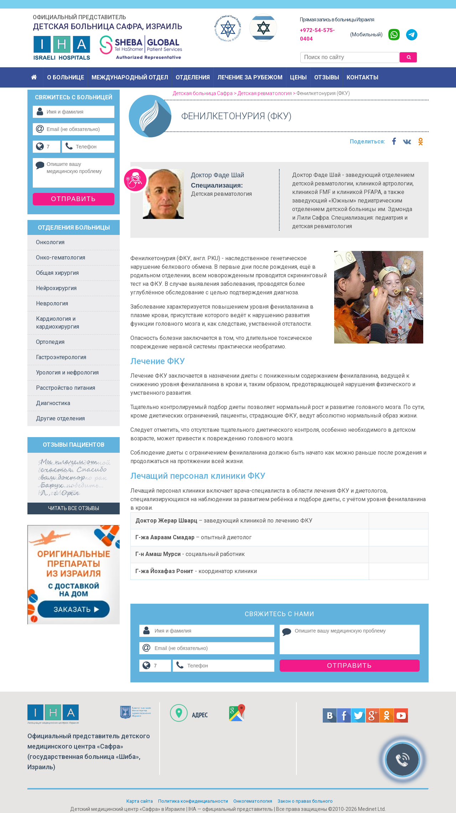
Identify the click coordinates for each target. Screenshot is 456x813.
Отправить (349, 665)
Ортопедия (50, 342)
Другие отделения (60, 418)
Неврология (52, 303)
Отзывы (326, 77)
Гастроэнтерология (61, 357)
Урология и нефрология (67, 372)
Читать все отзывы (73, 508)
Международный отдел (130, 77)
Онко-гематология (60, 257)
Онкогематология (252, 801)
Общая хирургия (57, 272)
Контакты (362, 77)
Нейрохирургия (56, 288)
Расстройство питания (65, 387)
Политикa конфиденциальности (193, 801)
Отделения (193, 77)
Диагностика (53, 403)
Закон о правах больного (305, 801)
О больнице (65, 77)
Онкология (50, 242)
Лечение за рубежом (250, 77)
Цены (298, 77)
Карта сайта (139, 801)
